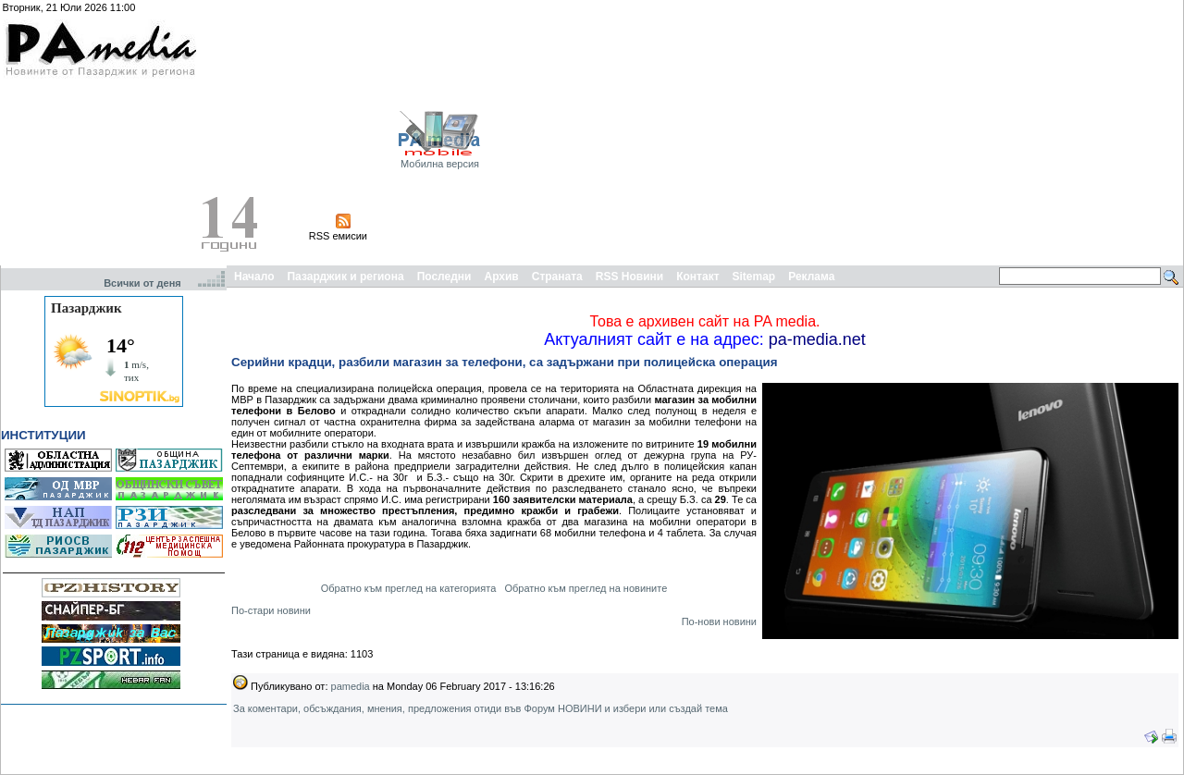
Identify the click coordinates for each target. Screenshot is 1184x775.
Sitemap (754, 276)
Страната (557, 276)
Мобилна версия (440, 163)
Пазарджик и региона (345, 276)
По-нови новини (719, 621)
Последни (444, 276)
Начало (254, 276)
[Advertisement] (960, 132)
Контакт (697, 276)
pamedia (350, 686)
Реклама (811, 276)
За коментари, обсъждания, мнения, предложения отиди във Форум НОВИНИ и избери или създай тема (480, 708)
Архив (501, 276)
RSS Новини (629, 276)
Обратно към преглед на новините (585, 588)
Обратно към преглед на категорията (409, 588)
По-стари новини (271, 610)
